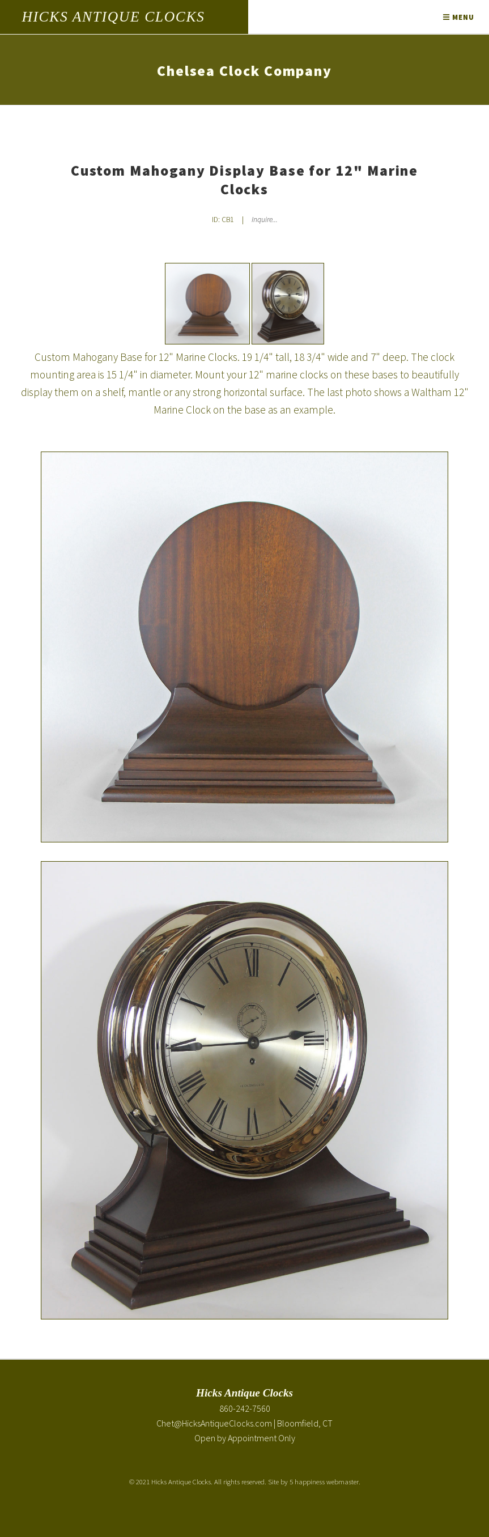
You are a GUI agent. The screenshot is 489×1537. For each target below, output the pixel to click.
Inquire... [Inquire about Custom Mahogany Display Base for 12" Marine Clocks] (265, 219)
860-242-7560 (244, 1408)
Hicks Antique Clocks (113, 16)
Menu (458, 17)
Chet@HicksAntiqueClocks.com (214, 1423)
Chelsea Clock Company (244, 71)
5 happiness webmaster (324, 1481)
